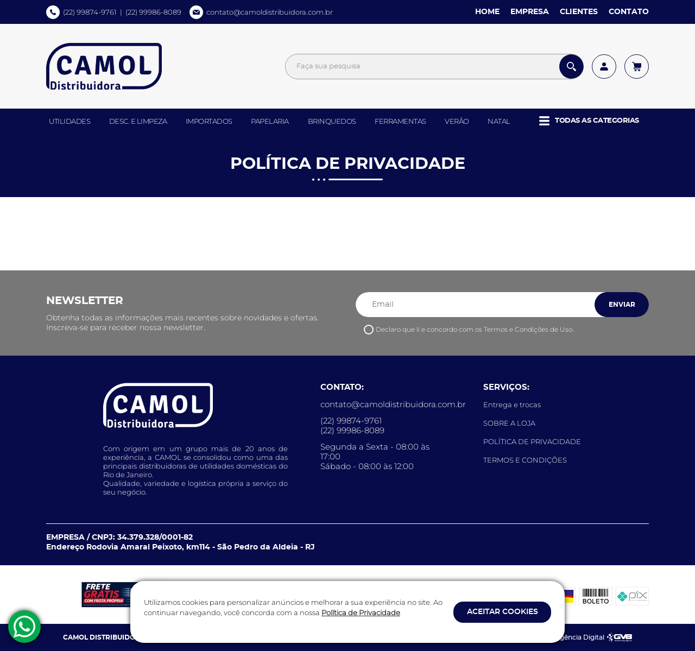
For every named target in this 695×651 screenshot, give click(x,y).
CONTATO (629, 12)
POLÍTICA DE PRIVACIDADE (532, 441)
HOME (487, 12)
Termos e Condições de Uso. (528, 329)
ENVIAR (622, 304)
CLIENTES (579, 12)
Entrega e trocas (512, 404)
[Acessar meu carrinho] (636, 66)
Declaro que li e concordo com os (474, 329)
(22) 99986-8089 (153, 12)
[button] (589, 121)
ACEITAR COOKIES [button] (502, 612)
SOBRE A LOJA (509, 423)
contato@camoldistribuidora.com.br (269, 12)
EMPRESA (529, 12)
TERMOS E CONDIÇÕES (525, 460)
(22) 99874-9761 (90, 12)
